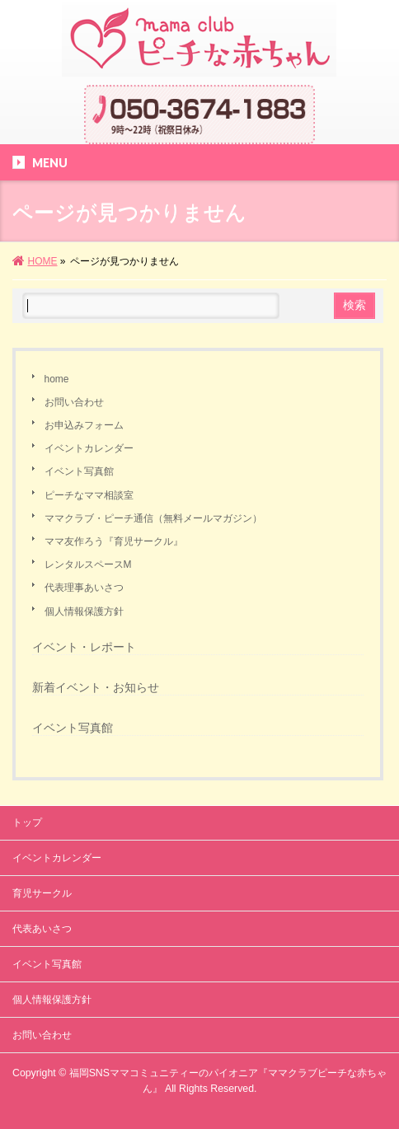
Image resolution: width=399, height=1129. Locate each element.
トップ (27, 822)
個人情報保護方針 (84, 611)
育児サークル (42, 893)
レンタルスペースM (88, 564)
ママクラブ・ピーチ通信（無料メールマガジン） (153, 518)
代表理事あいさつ (84, 587)
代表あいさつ (42, 929)
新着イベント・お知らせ (95, 687)
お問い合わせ (74, 402)
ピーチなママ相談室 (89, 495)
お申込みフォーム (84, 425)
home (57, 379)
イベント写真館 (79, 471)
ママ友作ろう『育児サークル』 (114, 541)
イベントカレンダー (89, 448)
